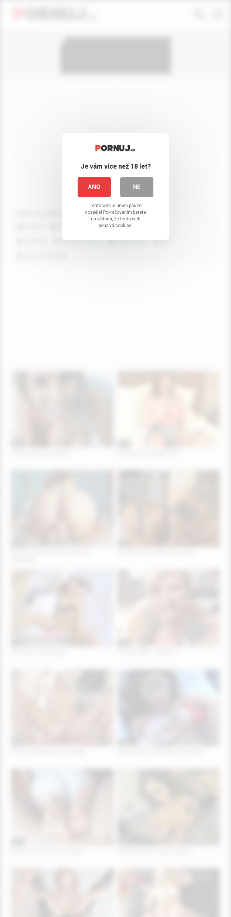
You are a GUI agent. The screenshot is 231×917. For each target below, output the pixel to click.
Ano (94, 186)
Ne (136, 186)
